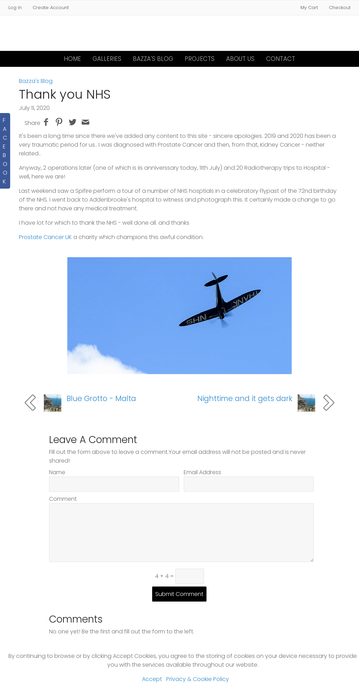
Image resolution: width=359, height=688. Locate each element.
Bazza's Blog (153, 59)
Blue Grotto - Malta (101, 398)
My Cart (309, 7)
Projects (200, 59)
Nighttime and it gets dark (244, 398)
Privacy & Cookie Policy (197, 679)
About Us (240, 59)
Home (72, 59)
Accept (152, 679)
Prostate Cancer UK (45, 237)
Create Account (51, 7)
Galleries (107, 59)
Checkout (340, 7)
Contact (280, 59)
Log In (15, 7)
